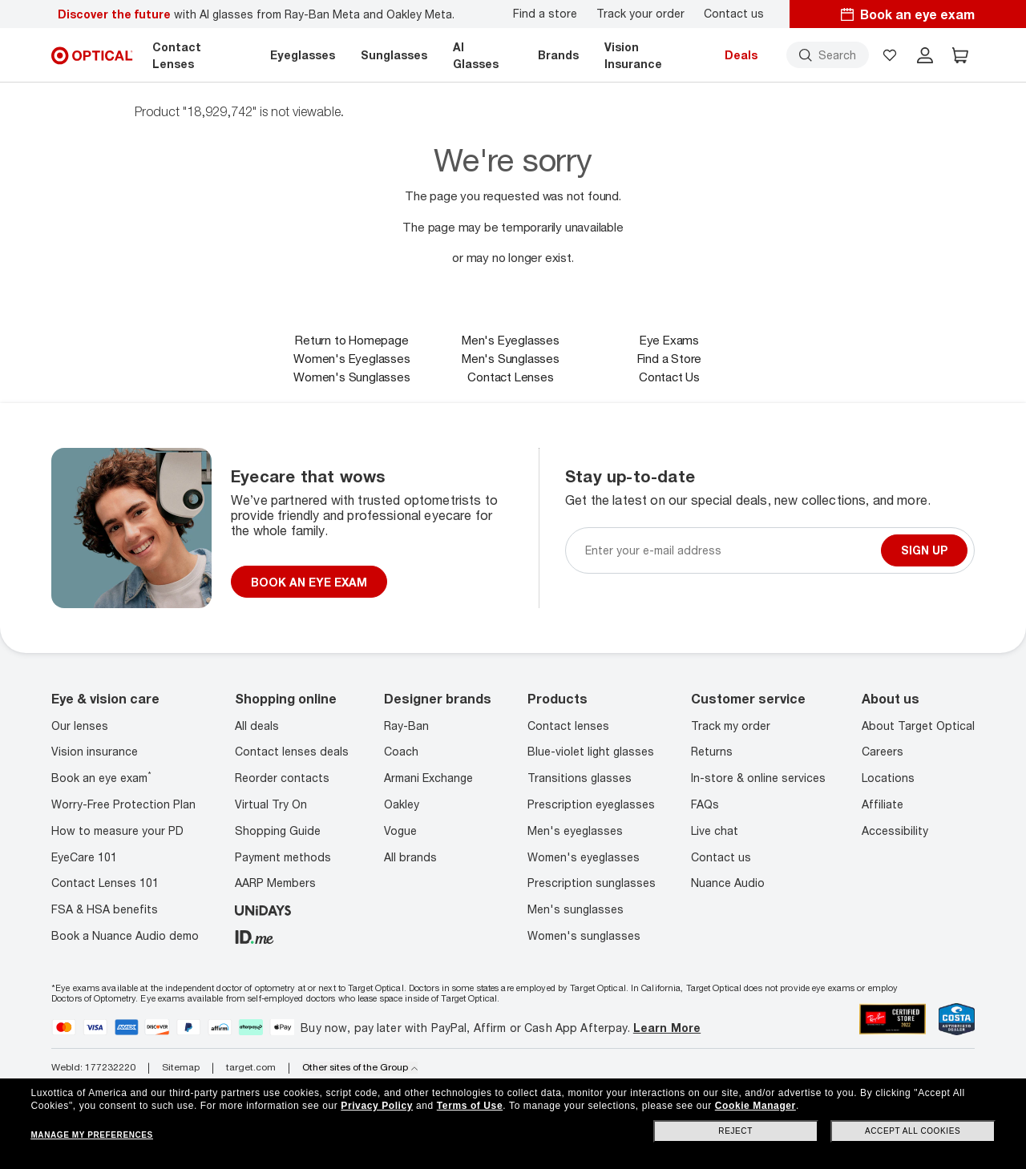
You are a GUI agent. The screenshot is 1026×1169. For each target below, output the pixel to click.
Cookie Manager (755, 1105)
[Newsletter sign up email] (730, 550)
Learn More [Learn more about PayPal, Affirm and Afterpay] (667, 1027)
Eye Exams (669, 340)
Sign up (924, 550)
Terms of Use (470, 1105)
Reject (735, 1131)
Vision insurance (94, 751)
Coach (401, 751)
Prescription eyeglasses (591, 804)
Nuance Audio (728, 882)
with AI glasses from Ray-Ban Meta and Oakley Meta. (256, 14)
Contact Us (669, 376)
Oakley (401, 804)
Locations (888, 777)
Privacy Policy (377, 1105)
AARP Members (275, 882)
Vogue (400, 830)
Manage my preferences (91, 1135)
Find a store (545, 13)
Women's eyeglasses (583, 857)
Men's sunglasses (575, 909)
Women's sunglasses (583, 935)
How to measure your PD (117, 830)
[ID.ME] (254, 935)
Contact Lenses (510, 376)
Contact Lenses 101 (105, 882)
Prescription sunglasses (591, 882)
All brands (410, 857)
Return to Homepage (351, 340)
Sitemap (181, 1067)
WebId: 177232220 (93, 1067)
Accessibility (895, 830)
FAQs (705, 804)
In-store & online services (758, 777)
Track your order (640, 13)
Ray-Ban (406, 725)
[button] (890, 55)
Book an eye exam (101, 777)
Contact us (734, 13)
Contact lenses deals (292, 751)
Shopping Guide (278, 830)
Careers (882, 751)
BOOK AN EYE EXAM (309, 582)
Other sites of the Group (360, 1067)
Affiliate (882, 804)
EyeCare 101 (84, 857)
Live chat (714, 830)
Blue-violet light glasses (590, 751)
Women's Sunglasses (351, 376)
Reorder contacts (282, 777)
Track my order (730, 725)
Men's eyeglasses (575, 830)
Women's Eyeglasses (351, 358)
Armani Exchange (428, 777)
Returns (712, 751)
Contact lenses (568, 725)
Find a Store (669, 358)
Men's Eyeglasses (510, 340)
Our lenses (79, 725)
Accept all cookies (912, 1131)
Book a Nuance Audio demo (125, 935)
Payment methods (283, 857)
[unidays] (263, 909)
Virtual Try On (271, 804)
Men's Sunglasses (510, 358)
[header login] (925, 55)
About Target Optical (918, 725)
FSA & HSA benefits (104, 909)
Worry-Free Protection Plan (123, 804)
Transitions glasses (579, 777)
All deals (257, 725)
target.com (251, 1067)
